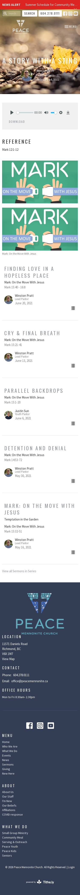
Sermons (8, 764)
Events (6, 755)
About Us (8, 792)
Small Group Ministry (15, 833)
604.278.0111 (50, 13)
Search (29, 13)
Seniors (7, 855)
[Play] (12, 112)
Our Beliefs (9, 805)
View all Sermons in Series (19, 571)
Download (17, 121)
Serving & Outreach (14, 842)
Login (71, 867)
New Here (8, 773)
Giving (6, 769)
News (5, 760)
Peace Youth (10, 846)
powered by (40, 882)
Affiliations (8, 810)
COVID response (12, 814)
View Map (8, 659)
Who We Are (9, 746)
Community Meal (12, 837)
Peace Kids (9, 851)
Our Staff (7, 796)
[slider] (24, 113)
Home (6, 742)
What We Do (9, 751)
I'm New (7, 801)
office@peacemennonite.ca (29, 681)
